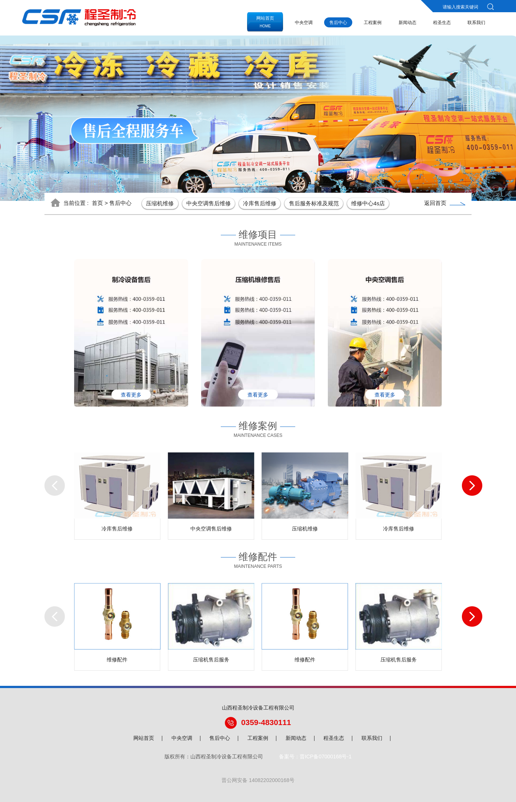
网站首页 (143, 738)
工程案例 (373, 22)
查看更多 (131, 395)
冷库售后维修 (259, 203)
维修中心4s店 (368, 203)
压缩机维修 (160, 203)
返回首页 (444, 203)
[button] (49, 483)
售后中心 (338, 22)
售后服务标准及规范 (314, 203)
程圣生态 (442, 22)
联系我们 (476, 22)
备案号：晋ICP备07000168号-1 (315, 756)
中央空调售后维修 (208, 203)
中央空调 (304, 22)
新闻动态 (407, 22)
